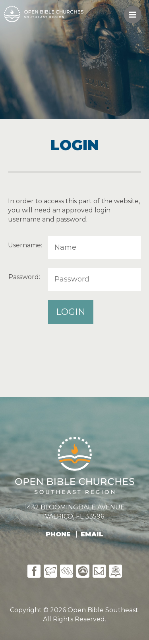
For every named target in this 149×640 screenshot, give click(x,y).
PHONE (58, 534)
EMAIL (92, 534)
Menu (135, 10)
